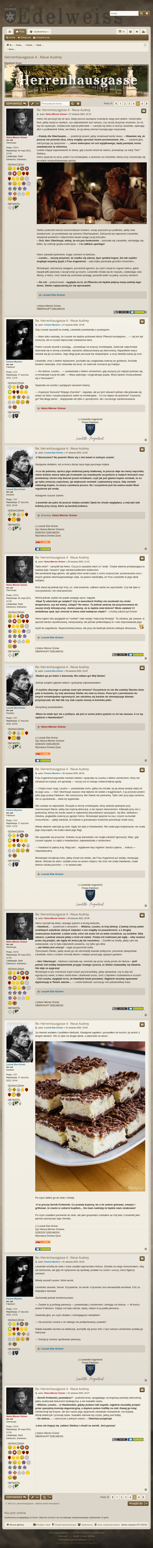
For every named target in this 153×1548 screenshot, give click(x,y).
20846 (16, 143)
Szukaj (12, 37)
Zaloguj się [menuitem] (138, 32)
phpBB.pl (91, 1536)
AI (122, 31)
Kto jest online (15, 1509)
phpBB (71, 1529)
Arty (70, 1532)
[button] (116, 99)
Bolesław (46, 511)
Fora (21, 31)
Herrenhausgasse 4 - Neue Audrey (33, 53)
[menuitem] (130, 32)
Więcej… (10, 32)
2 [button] (125, 99)
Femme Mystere (14, 357)
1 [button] (120, 99)
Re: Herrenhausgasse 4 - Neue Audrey (64, 106)
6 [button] (142, 99)
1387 (15, 495)
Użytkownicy (40, 31)
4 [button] (133, 99)
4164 (15, 368)
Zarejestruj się (42, 37)
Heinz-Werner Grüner (16, 133)
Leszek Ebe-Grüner (53, 290)
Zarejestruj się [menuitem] (144, 32)
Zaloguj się (26, 37)
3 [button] (129, 99)
